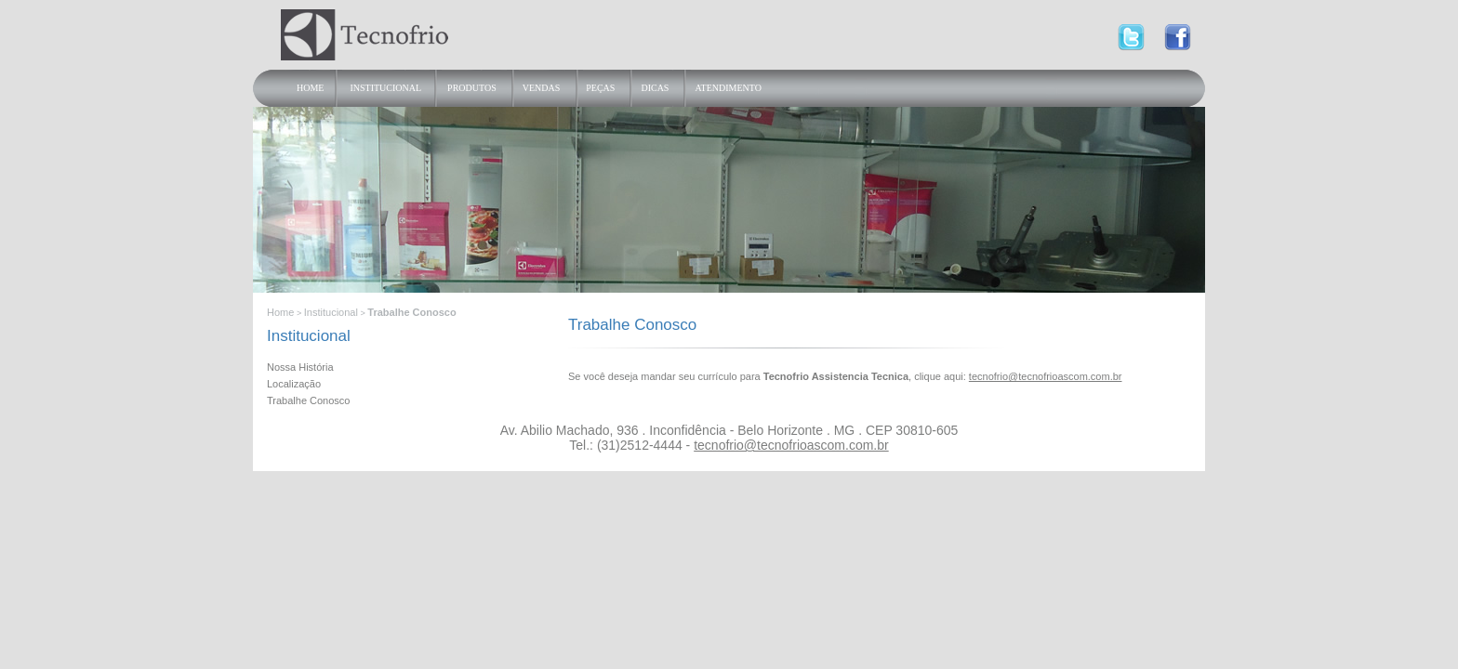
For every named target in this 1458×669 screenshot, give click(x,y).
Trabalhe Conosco (308, 400)
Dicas (655, 88)
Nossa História (300, 367)
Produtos (472, 88)
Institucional (385, 88)
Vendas (542, 88)
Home (310, 88)
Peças (600, 88)
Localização (294, 383)
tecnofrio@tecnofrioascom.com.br (1045, 376)
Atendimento (728, 88)
